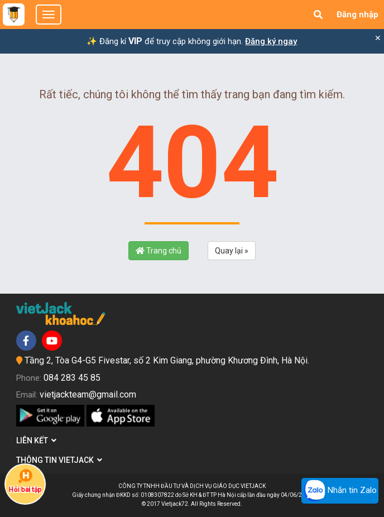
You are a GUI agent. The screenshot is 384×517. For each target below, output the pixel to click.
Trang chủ (158, 250)
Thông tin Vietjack (59, 460)
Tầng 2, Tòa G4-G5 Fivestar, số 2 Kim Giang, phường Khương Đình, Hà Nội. (167, 360)
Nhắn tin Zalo (340, 491)
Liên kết (36, 440)
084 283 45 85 (72, 377)
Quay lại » (231, 250)
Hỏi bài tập (25, 481)
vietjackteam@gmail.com (88, 394)
